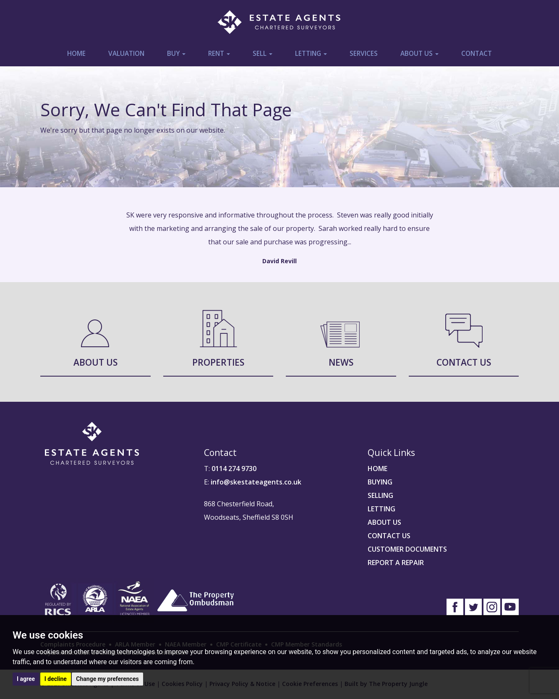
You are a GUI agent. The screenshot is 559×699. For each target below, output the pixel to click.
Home (76, 53)
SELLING (380, 495)
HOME (377, 468)
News (341, 362)
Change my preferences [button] (107, 678)
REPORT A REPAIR (396, 562)
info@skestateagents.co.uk (256, 482)
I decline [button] (55, 678)
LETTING (381, 508)
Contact (476, 53)
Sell (262, 53)
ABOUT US (384, 522)
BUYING (380, 482)
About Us (419, 53)
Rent (219, 53)
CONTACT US (389, 535)
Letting (311, 53)
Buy (176, 53)
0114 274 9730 (234, 468)
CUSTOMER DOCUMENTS (407, 549)
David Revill (279, 261)
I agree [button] (26, 678)
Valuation (126, 53)
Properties (218, 362)
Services (364, 53)
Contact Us (463, 362)
